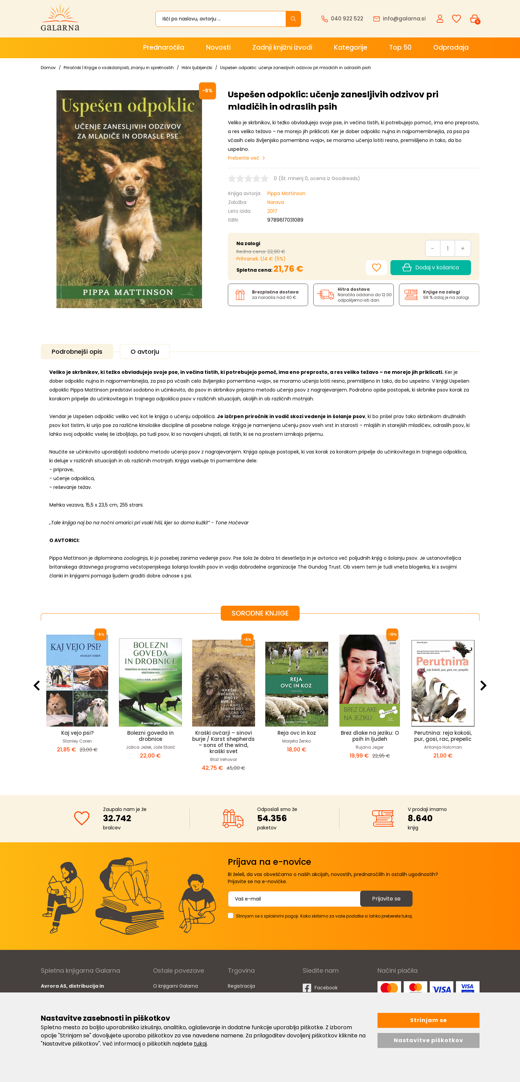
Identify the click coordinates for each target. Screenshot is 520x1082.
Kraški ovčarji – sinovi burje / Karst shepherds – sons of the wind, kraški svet (223, 742)
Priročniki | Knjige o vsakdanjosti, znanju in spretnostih (119, 67)
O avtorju (145, 351)
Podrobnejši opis (77, 351)
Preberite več (243, 158)
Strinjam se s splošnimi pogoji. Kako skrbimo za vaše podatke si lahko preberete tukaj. (324, 916)
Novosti (218, 47)
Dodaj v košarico (430, 268)
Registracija (241, 986)
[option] (77, 702)
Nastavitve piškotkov (428, 1040)
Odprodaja (451, 47)
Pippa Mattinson (286, 193)
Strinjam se (428, 1020)
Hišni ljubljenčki (197, 67)
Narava (275, 202)
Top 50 (400, 47)
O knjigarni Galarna (175, 986)
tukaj (200, 1044)
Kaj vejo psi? (77, 732)
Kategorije (350, 47)
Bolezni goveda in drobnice (150, 736)
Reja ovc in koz (297, 732)
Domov (48, 67)
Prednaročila (163, 47)
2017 (272, 211)
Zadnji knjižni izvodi (282, 47)
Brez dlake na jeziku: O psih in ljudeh (370, 736)
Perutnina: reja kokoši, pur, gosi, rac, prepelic (443, 736)
